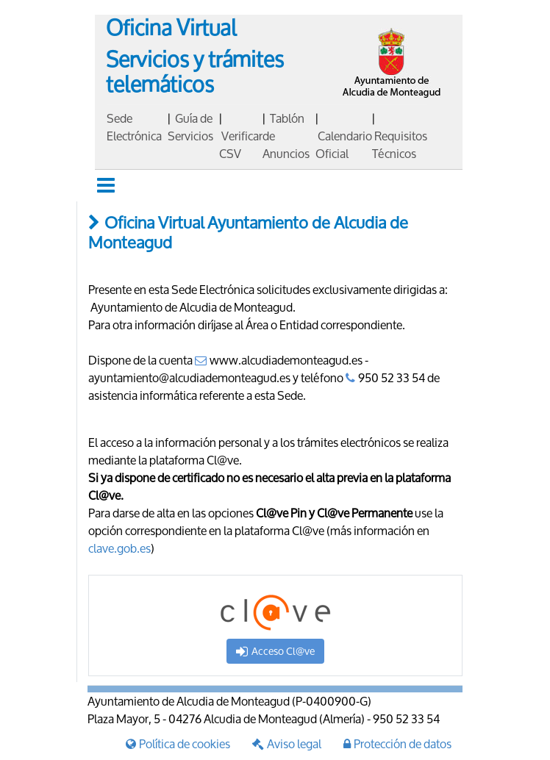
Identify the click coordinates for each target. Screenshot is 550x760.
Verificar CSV (240, 144)
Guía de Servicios (190, 127)
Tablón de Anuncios (286, 135)
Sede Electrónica (134, 127)
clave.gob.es (119, 548)
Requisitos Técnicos (399, 144)
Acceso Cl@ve (275, 651)
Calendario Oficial (343, 144)
